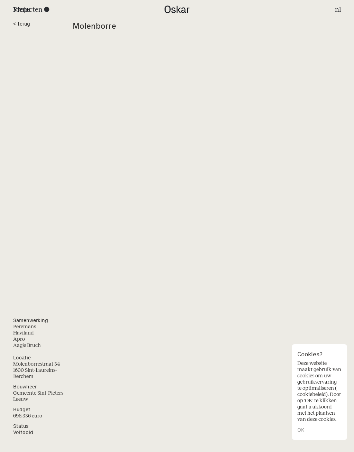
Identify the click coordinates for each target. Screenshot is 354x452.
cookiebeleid (311, 394)
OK (300, 430)
